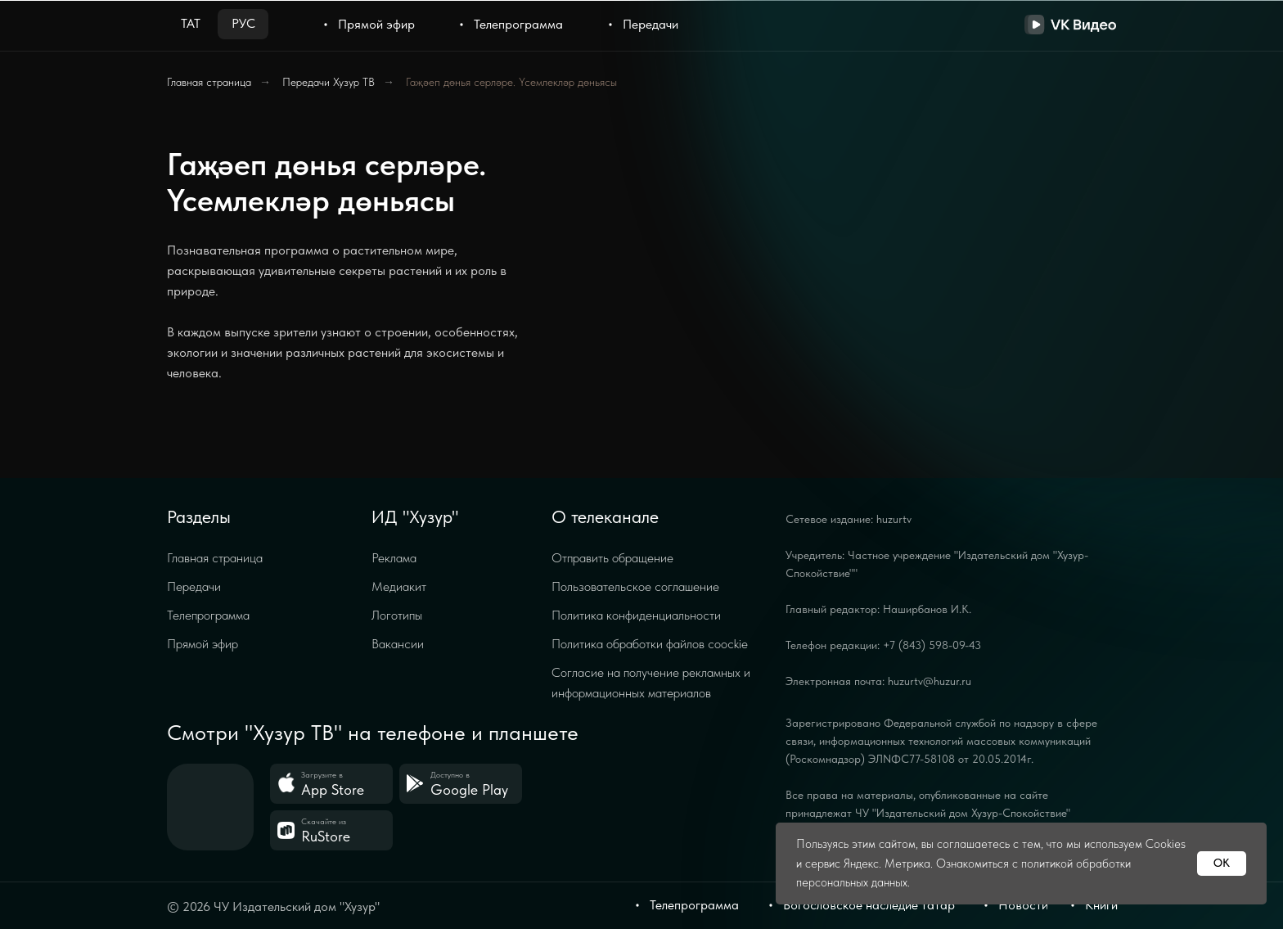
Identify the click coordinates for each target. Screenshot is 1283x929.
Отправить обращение (612, 558)
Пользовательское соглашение (635, 586)
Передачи (194, 586)
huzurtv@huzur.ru (929, 681)
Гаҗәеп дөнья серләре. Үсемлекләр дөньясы (511, 81)
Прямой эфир (202, 644)
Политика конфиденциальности (636, 615)
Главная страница (209, 81)
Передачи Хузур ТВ (328, 81)
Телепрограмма (208, 615)
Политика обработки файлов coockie (649, 644)
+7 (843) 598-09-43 (932, 645)
